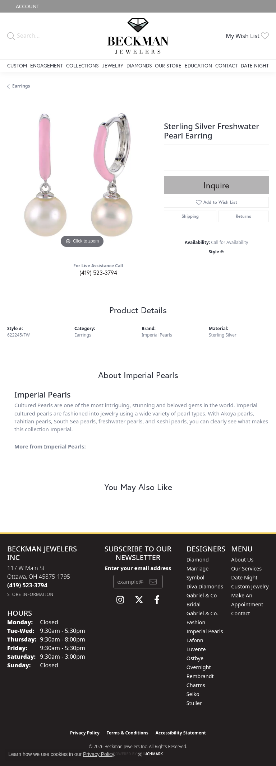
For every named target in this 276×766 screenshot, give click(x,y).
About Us (242, 559)
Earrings (21, 86)
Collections (82, 65)
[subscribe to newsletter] (153, 581)
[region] (82, 175)
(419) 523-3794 (98, 272)
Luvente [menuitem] (196, 649)
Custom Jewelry (249, 586)
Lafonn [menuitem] (195, 640)
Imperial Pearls (157, 335)
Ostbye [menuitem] (195, 658)
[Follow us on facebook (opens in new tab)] (157, 600)
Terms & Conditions (127, 733)
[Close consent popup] (140, 754)
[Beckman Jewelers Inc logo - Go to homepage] (138, 36)
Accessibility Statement (181, 733)
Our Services (246, 568)
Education (198, 65)
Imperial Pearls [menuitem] (205, 631)
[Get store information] (30, 594)
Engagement (46, 65)
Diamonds (139, 65)
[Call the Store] (27, 585)
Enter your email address (138, 568)
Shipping (190, 216)
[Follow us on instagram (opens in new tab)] (120, 600)
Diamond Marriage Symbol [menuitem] (198, 568)
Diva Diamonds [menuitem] (205, 586)
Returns (243, 216)
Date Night (255, 65)
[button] (26, 6)
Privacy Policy (85, 733)
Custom (17, 65)
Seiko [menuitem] (193, 694)
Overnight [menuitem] (199, 667)
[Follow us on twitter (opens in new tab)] (139, 600)
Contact (226, 65)
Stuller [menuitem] (194, 703)
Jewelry (112, 65)
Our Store (168, 65)
